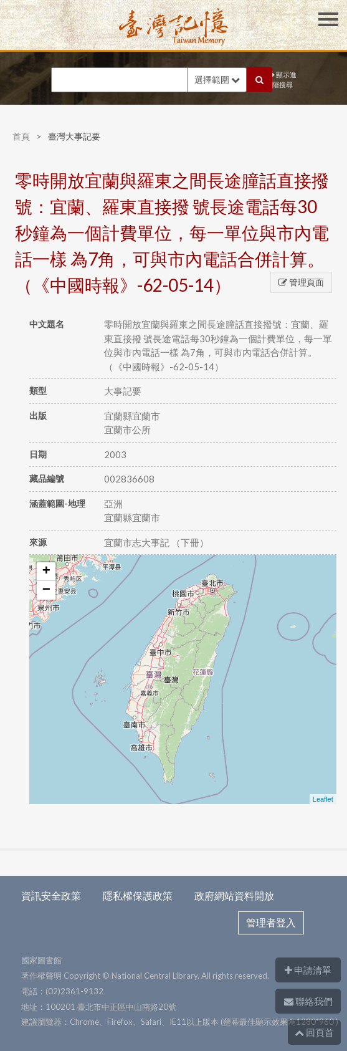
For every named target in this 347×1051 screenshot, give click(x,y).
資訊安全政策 (51, 895)
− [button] (46, 590)
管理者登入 (271, 922)
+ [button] (46, 571)
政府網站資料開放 (234, 895)
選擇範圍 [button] (217, 79)
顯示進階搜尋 (284, 79)
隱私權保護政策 (138, 895)
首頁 (21, 136)
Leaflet (323, 799)
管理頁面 (301, 282)
